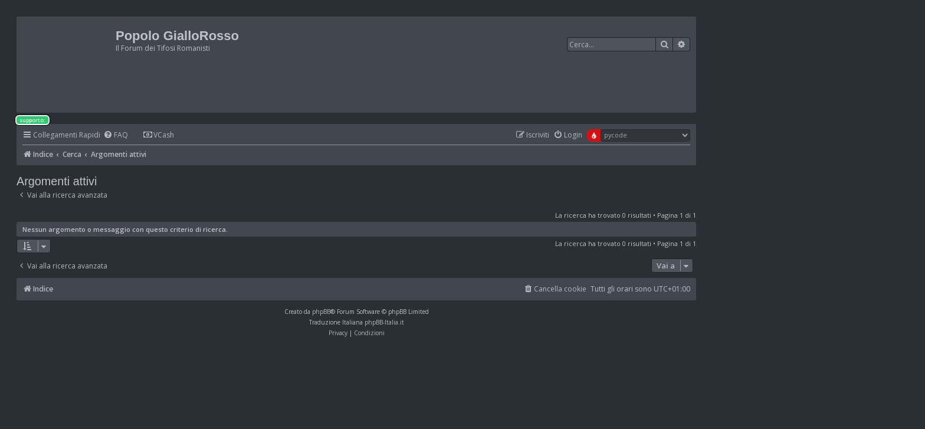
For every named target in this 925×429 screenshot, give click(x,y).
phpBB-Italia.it (384, 322)
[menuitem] (115, 135)
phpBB (321, 311)
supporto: (32, 120)
